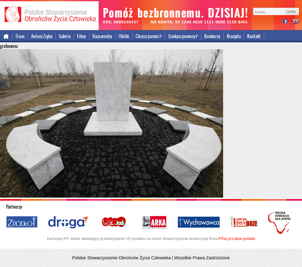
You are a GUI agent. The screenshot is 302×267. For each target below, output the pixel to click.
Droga (68, 222)
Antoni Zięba (41, 36)
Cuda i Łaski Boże (243, 222)
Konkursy (212, 36)
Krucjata (234, 36)
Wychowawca (199, 222)
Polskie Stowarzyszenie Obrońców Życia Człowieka (49, 14)
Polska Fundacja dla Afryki (280, 223)
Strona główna (6, 36)
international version (295, 22)
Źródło (22, 222)
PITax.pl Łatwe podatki (236, 239)
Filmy (81, 36)
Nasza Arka (154, 222)
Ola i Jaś (114, 222)
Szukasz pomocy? (183, 36)
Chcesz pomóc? (149, 36)
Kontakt (254, 36)
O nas (20, 36)
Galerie (65, 36)
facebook (287, 22)
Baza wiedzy (102, 36)
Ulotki (124, 36)
